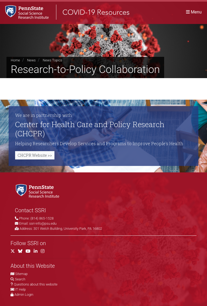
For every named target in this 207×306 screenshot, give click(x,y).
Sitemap (21, 274)
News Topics (52, 60)
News (31, 60)
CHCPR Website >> (35, 155)
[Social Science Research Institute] (39, 191)
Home (15, 60)
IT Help (20, 289)
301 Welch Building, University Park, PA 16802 (67, 229)
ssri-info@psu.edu (42, 223)
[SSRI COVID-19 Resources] (64, 12)
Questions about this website (35, 284)
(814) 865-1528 (42, 218)
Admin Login (23, 295)
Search (20, 279)
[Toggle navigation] (194, 12)
